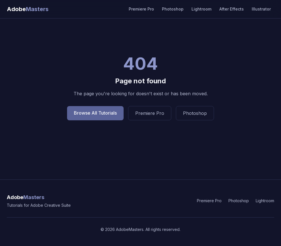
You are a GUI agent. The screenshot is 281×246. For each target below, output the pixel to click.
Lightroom (201, 9)
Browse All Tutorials (95, 113)
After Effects (231, 9)
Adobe (25, 197)
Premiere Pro (141, 9)
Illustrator (261, 9)
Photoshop (173, 9)
